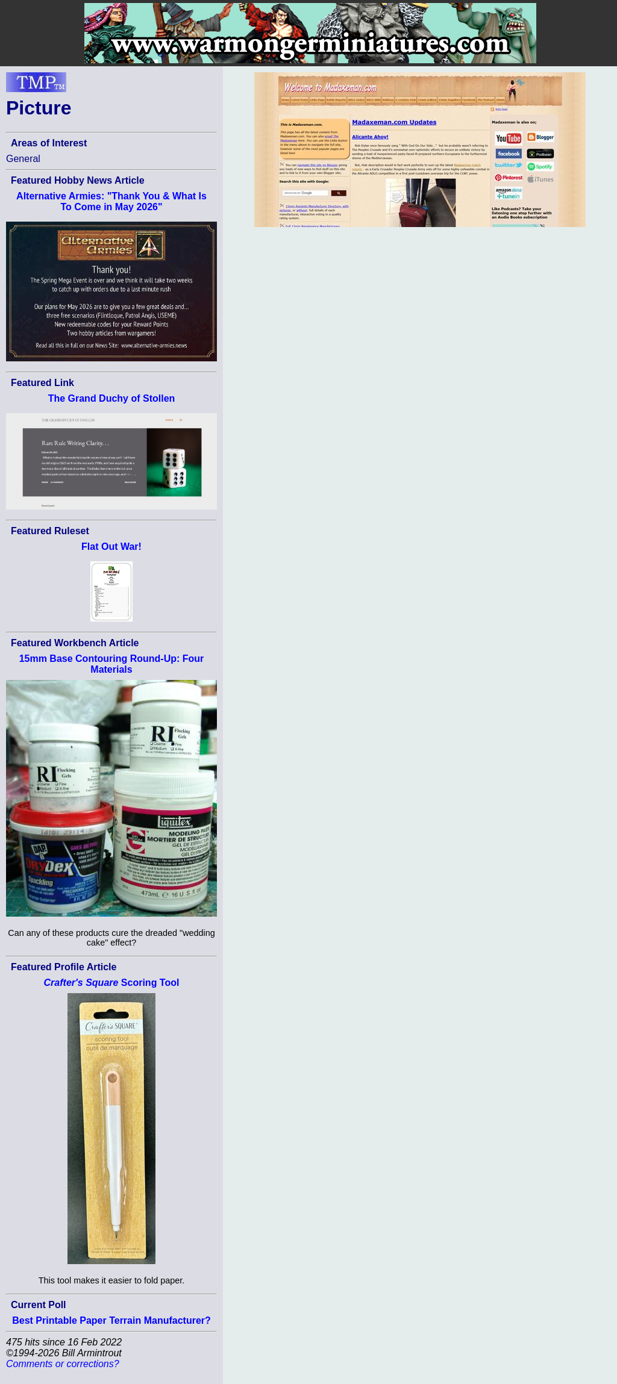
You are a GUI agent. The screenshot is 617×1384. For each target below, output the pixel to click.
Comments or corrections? (62, 1364)
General (23, 159)
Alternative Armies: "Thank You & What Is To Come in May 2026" (111, 201)
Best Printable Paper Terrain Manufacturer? (111, 1320)
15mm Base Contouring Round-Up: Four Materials (111, 664)
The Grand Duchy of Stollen (111, 398)
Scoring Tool (112, 982)
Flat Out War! (111, 546)
